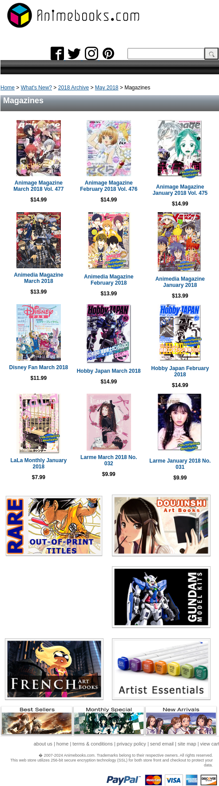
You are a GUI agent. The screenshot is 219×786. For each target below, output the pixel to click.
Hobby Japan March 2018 (109, 371)
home (62, 743)
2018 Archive (73, 88)
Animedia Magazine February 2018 (108, 280)
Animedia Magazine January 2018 (180, 282)
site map (187, 743)
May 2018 (107, 88)
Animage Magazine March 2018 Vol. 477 (38, 186)
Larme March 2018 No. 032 (108, 460)
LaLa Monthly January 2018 (39, 463)
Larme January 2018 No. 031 (180, 464)
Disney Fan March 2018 (38, 367)
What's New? (36, 88)
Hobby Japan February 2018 (180, 371)
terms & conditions (92, 743)
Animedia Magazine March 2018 (38, 278)
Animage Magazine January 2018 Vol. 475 (179, 190)
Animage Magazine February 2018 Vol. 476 (108, 186)
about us (43, 743)
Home (7, 88)
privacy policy (131, 743)
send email (162, 743)
